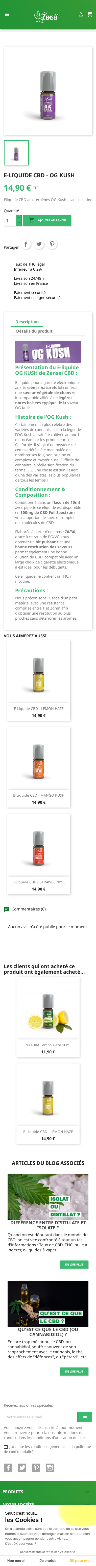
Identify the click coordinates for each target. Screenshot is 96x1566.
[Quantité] (10, 220)
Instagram (50, 1468)
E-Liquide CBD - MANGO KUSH (38, 795)
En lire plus (74, 1264)
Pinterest (52, 249)
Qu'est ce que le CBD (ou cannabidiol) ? (48, 1331)
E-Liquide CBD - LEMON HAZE (39, 708)
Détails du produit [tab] (34, 331)
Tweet (39, 249)
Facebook (8, 1468)
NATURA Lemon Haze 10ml (48, 1044)
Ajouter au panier (47, 220)
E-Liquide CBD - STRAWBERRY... (38, 882)
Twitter (22, 1468)
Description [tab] (27, 321)
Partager (26, 249)
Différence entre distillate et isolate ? (48, 1225)
